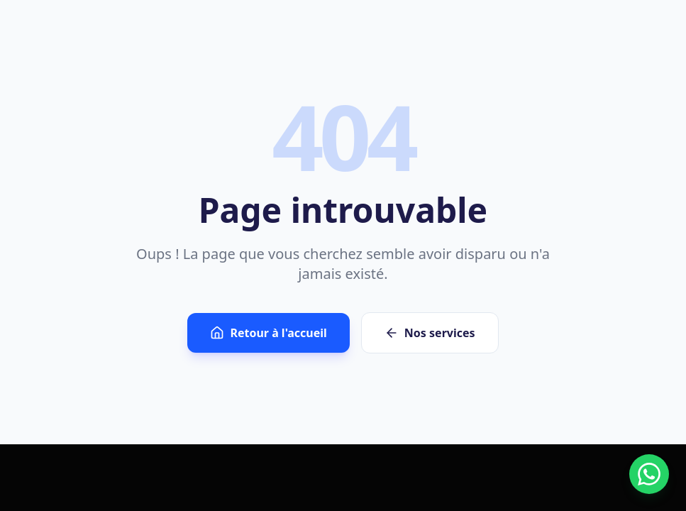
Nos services (430, 333)
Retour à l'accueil (268, 333)
